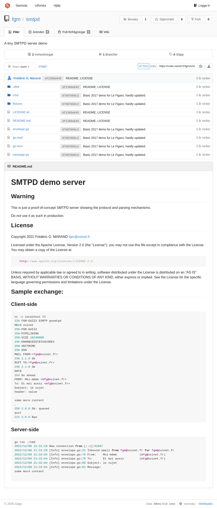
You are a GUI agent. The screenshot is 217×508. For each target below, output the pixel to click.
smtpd (33, 19)
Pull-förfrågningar (74, 32)
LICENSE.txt (21, 112)
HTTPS (143, 66)
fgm (16, 19)
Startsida (21, 5)
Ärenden (39, 32)
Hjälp (57, 5)
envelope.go (21, 129)
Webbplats (206, 503)
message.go (21, 154)
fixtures (17, 103)
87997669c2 (70, 95)
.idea (16, 86)
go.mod (18, 137)
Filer (14, 32)
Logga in (202, 5)
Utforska (40, 5)
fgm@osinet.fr (79, 237)
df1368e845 (53, 78)
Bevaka (130, 19)
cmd (15, 95)
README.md (21, 120)
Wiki (104, 32)
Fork (196, 19)
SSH (153, 66)
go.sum (18, 146)
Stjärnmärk (164, 19)
